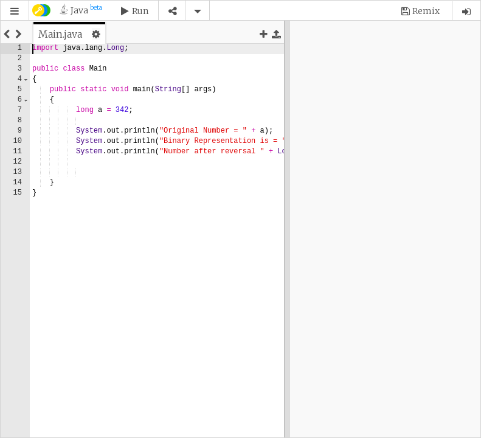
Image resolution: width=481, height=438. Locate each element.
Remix (426, 11)
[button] (15, 11)
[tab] (69, 34)
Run (140, 11)
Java (86, 10)
